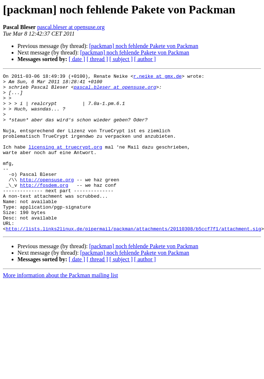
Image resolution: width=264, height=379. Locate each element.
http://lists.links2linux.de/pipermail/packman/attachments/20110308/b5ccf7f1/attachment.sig (133, 260)
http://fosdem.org (44, 208)
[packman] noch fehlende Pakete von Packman (143, 46)
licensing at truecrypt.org (65, 162)
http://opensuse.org (47, 201)
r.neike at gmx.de (157, 77)
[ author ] (145, 59)
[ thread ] (97, 59)
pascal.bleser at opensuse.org (70, 27)
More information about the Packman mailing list (60, 307)
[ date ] (77, 59)
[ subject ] (121, 59)
